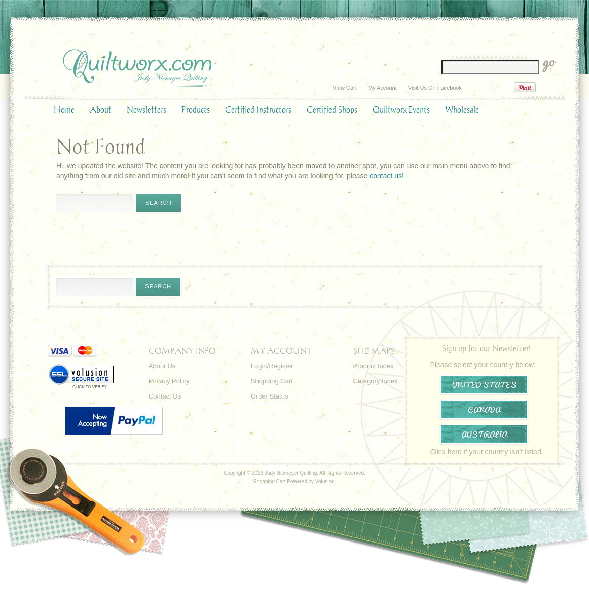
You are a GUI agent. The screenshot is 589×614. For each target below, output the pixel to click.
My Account (382, 88)
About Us (162, 366)
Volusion (325, 481)
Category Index (375, 381)
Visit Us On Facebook (435, 88)
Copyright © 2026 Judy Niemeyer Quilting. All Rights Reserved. (294, 473)
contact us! (387, 176)
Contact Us (165, 396)
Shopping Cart (272, 381)
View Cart (344, 88)
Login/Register (272, 366)
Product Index (373, 366)
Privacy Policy (169, 381)
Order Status (269, 396)
